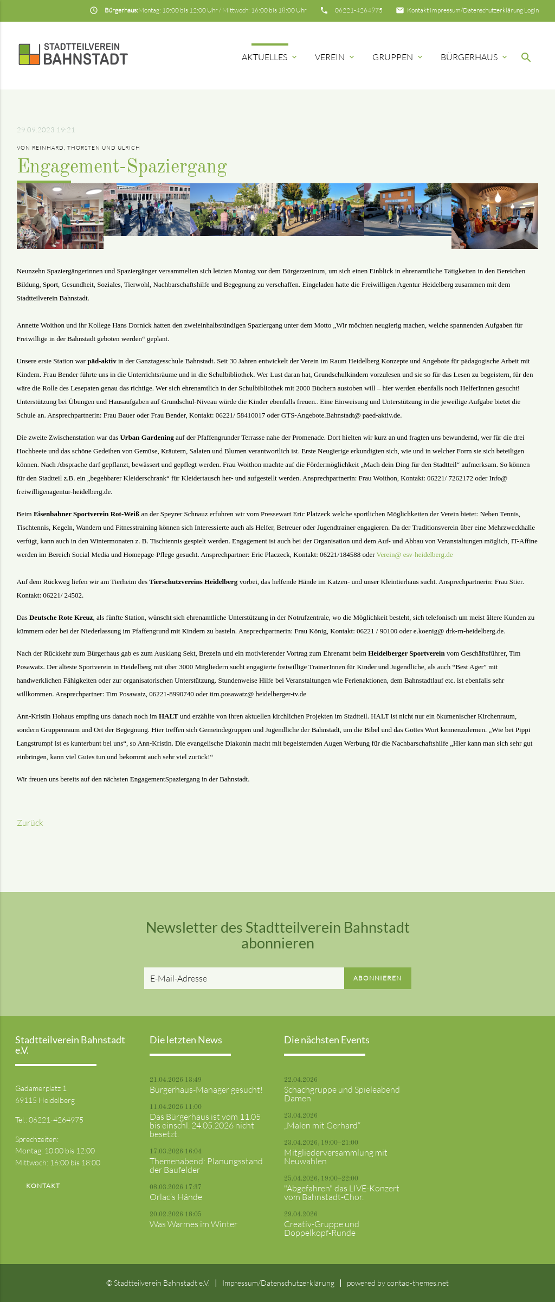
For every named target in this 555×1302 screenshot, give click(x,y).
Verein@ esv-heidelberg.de (415, 554)
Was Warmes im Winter (193, 1224)
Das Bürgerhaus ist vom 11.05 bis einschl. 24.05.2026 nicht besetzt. (205, 1125)
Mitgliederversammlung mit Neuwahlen (336, 1156)
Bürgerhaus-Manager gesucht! (206, 1089)
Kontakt (418, 10)
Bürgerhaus (475, 56)
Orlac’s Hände (176, 1196)
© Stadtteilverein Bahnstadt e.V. (158, 1282)
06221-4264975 (359, 10)
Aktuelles (270, 56)
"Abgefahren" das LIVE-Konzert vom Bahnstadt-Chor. (341, 1192)
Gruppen (398, 56)
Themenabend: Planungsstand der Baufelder (206, 1165)
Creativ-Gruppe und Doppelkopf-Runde (321, 1228)
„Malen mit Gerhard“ (322, 1125)
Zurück (30, 822)
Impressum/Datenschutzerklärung (476, 10)
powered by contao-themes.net (398, 1282)
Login (531, 10)
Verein (335, 56)
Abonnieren (377, 978)
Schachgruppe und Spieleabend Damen (342, 1093)
